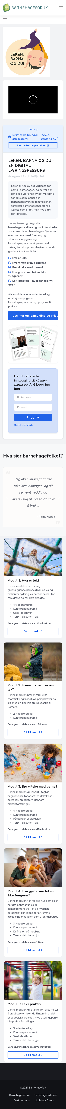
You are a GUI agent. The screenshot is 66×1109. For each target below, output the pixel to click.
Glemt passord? (23, 425)
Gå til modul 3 (33, 837)
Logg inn (33, 417)
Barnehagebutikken (45, 1095)
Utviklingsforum (44, 1100)
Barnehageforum (19, 1095)
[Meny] (60, 7)
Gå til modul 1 (33, 631)
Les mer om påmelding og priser (35, 315)
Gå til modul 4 (33, 950)
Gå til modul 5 (33, 1055)
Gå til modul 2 (33, 732)
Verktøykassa (22, 1100)
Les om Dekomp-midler (33, 145)
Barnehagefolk (37, 1087)
